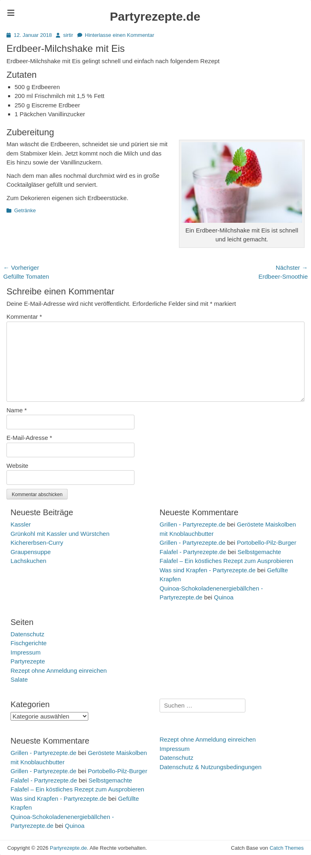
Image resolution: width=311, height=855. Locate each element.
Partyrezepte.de (155, 16)
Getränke (25, 210)
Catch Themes (287, 848)
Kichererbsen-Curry (37, 542)
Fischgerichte (29, 643)
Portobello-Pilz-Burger (266, 542)
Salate (19, 679)
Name (16, 410)
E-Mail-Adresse (29, 437)
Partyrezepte (28, 661)
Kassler (21, 524)
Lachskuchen (28, 560)
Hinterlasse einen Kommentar (119, 35)
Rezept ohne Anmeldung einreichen (59, 670)
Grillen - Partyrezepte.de (193, 524)
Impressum (25, 652)
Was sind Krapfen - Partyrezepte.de (208, 570)
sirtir (68, 35)
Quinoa (223, 597)
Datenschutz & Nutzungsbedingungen (211, 766)
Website (17, 465)
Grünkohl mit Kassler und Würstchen (60, 533)
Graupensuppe (31, 551)
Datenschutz (27, 634)
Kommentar (24, 316)
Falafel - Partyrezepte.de (193, 551)
